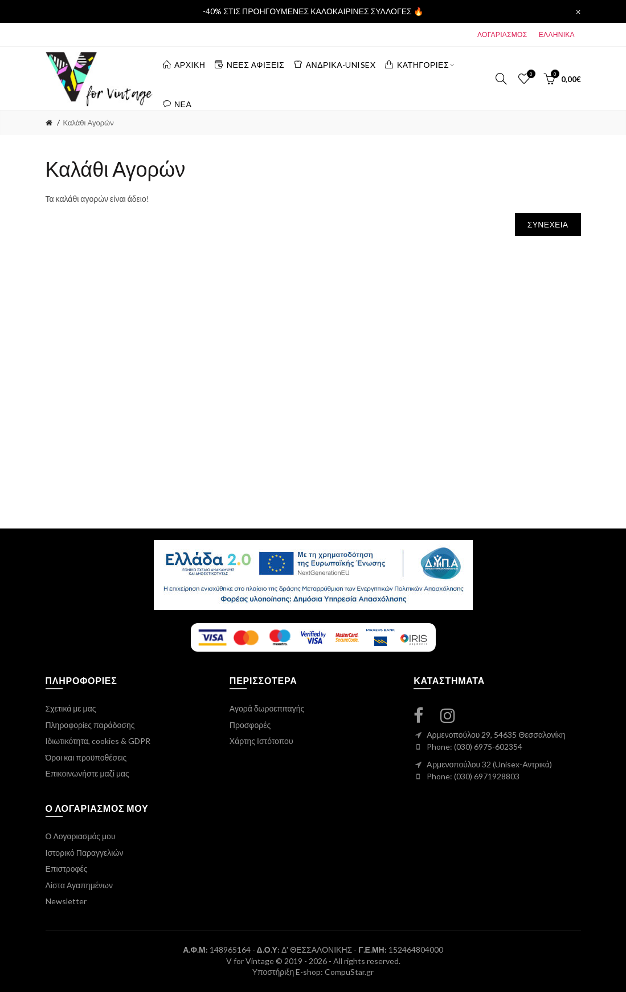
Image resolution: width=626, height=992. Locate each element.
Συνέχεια (547, 224)
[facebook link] (425, 715)
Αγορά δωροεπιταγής (267, 708)
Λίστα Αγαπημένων (79, 885)
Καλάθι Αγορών (88, 122)
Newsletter (66, 901)
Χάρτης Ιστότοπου (261, 741)
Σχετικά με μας (71, 708)
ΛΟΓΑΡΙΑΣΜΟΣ (502, 34)
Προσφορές (250, 725)
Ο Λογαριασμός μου (81, 836)
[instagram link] (454, 715)
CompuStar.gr (349, 972)
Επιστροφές (67, 868)
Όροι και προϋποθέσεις (86, 757)
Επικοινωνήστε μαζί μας (87, 773)
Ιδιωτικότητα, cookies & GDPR (98, 741)
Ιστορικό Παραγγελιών (85, 852)
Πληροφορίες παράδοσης (90, 725)
